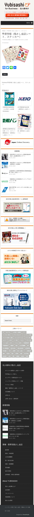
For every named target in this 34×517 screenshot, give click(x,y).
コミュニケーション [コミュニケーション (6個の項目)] (19, 337)
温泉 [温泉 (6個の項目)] (12, 353)
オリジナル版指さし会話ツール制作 (14, 370)
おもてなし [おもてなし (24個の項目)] (8, 332)
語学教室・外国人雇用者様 (12, 474)
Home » (4, 30)
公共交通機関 (8, 457)
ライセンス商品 (9, 384)
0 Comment (5, 42)
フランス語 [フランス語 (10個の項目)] (28, 340)
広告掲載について (10, 391)
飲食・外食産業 (9, 453)
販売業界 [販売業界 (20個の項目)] (5, 356)
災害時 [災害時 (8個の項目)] (16, 353)
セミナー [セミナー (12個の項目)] (5, 340)
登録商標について (10, 497)
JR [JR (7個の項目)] (3, 332)
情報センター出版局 (13, 39)
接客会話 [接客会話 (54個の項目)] (29, 350)
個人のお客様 (8, 500)
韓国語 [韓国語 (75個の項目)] (17, 356)
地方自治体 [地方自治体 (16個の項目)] (13, 348)
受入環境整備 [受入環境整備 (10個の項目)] (6, 348)
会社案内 (7, 490)
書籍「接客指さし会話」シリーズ (14, 388)
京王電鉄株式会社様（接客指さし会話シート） (24, 109)
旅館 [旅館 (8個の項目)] (4, 353)
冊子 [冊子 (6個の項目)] (28, 345)
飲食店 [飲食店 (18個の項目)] (22, 356)
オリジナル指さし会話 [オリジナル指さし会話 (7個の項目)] (8, 337)
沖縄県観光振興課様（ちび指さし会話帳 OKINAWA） (8, 109)
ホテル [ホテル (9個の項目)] (11, 342)
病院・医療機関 (9, 464)
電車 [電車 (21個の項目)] (13, 356)
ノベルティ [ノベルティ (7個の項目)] (21, 340)
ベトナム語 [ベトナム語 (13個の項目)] (5, 342)
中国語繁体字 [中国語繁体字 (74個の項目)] (6, 345)
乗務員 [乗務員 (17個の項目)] (12, 345)
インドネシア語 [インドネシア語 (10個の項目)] (6, 334)
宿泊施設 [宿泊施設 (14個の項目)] (5, 350)
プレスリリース (9, 493)
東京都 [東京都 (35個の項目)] (8, 353)
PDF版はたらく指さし (11, 374)
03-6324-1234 (10, 18)
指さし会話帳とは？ (10, 486)
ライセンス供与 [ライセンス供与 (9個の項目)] (17, 342)
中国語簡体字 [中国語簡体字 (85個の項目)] (26, 342)
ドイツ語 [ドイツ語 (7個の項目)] (15, 340)
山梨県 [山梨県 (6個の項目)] (13, 350)
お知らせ (7, 395)
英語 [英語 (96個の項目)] (21, 353)
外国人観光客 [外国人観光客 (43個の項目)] (20, 348)
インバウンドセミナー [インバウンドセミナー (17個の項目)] (16, 334)
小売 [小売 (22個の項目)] (10, 350)
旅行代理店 (8, 471)
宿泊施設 (7, 467)
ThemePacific (26, 514)
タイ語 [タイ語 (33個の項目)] (10, 340)
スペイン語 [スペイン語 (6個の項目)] (27, 337)
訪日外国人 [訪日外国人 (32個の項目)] (26, 353)
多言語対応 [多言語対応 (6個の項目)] (27, 348)
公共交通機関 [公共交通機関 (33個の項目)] (22, 345)
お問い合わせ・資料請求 (11, 398)
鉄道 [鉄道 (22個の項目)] (10, 356)
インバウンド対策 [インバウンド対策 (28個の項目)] (27, 334)
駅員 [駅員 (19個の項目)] (27, 356)
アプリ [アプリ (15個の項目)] (24, 332)
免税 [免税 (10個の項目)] (16, 345)
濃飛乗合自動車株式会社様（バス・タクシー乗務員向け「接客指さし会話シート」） (9, 132)
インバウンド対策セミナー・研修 (14, 381)
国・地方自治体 (9, 460)
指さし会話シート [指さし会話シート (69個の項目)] (21, 350)
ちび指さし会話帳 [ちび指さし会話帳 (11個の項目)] (17, 332)
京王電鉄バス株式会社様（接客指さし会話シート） (24, 131)
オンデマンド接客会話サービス (13, 377)
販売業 (7, 450)
